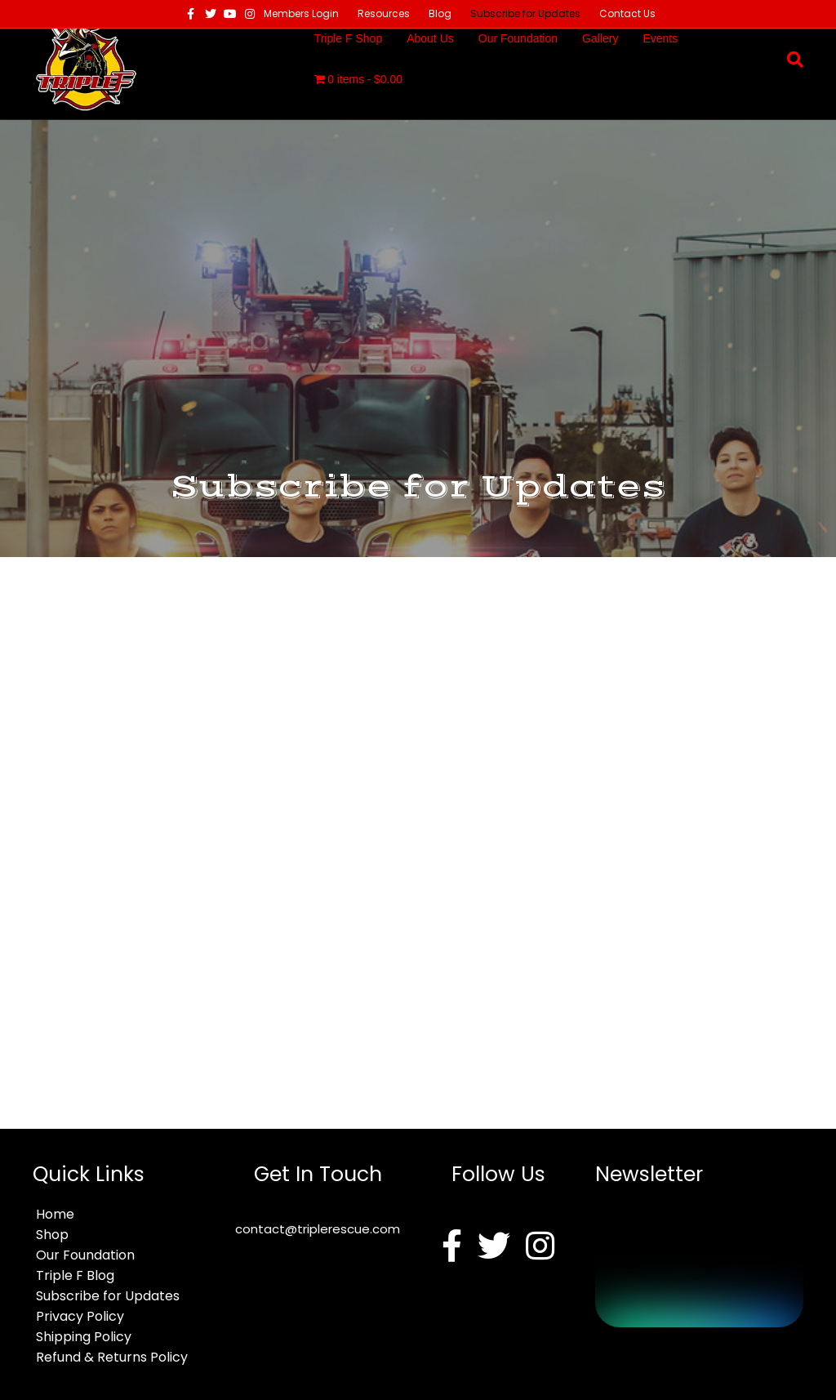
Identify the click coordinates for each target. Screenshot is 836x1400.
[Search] (789, 59)
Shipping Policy (83, 1336)
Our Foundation (518, 38)
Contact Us (627, 13)
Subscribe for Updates (525, 13)
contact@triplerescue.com (317, 1228)
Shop (52, 1234)
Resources (384, 13)
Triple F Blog (75, 1275)
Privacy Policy (80, 1316)
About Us (430, 38)
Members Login (301, 13)
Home (55, 1214)
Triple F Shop (348, 38)
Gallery (600, 38)
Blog (440, 13)
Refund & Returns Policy (112, 1357)
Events (660, 38)
